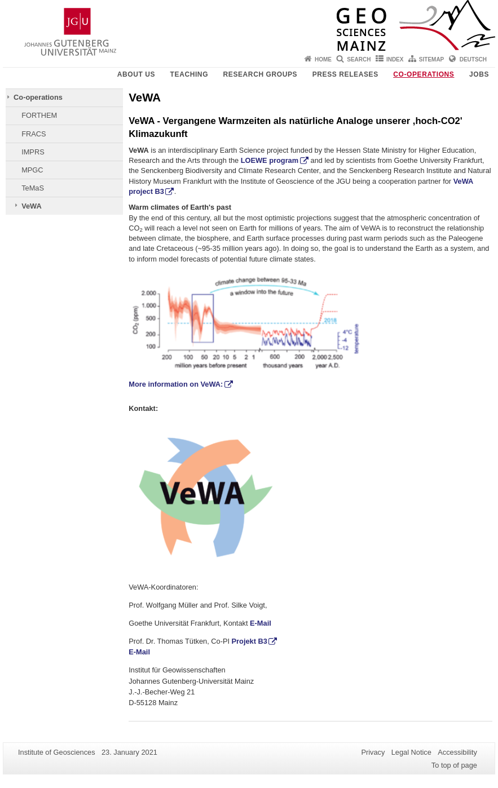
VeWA (31, 206)
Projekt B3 (249, 641)
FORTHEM (39, 115)
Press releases (345, 74)
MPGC (32, 170)
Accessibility (457, 752)
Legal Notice (411, 752)
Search (359, 59)
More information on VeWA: (176, 384)
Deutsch (473, 59)
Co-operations (423, 74)
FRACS (33, 134)
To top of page (454, 765)
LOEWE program (269, 160)
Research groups (260, 74)
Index (395, 59)
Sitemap (431, 59)
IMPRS (33, 152)
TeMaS (32, 188)
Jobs (479, 74)
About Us (136, 74)
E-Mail (260, 623)
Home (323, 59)
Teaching (189, 74)
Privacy (373, 752)
